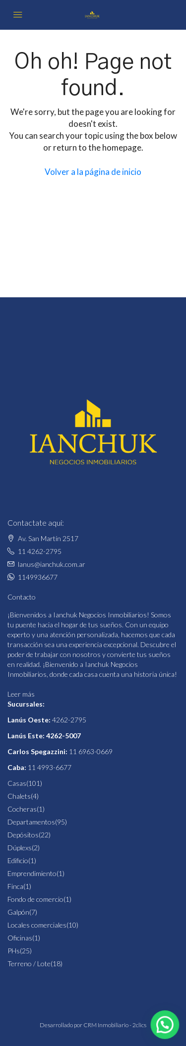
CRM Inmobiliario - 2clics (114, 1025)
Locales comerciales (36, 925)
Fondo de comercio (35, 899)
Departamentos (31, 822)
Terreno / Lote (29, 963)
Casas (16, 783)
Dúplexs (19, 847)
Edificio (17, 860)
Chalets (19, 796)
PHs (13, 950)
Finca (15, 886)
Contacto (21, 597)
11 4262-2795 (40, 551)
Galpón (18, 912)
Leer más (21, 694)
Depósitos (23, 834)
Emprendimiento (32, 873)
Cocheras (22, 809)
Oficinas (19, 938)
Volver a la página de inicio (93, 171)
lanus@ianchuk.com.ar (51, 564)
